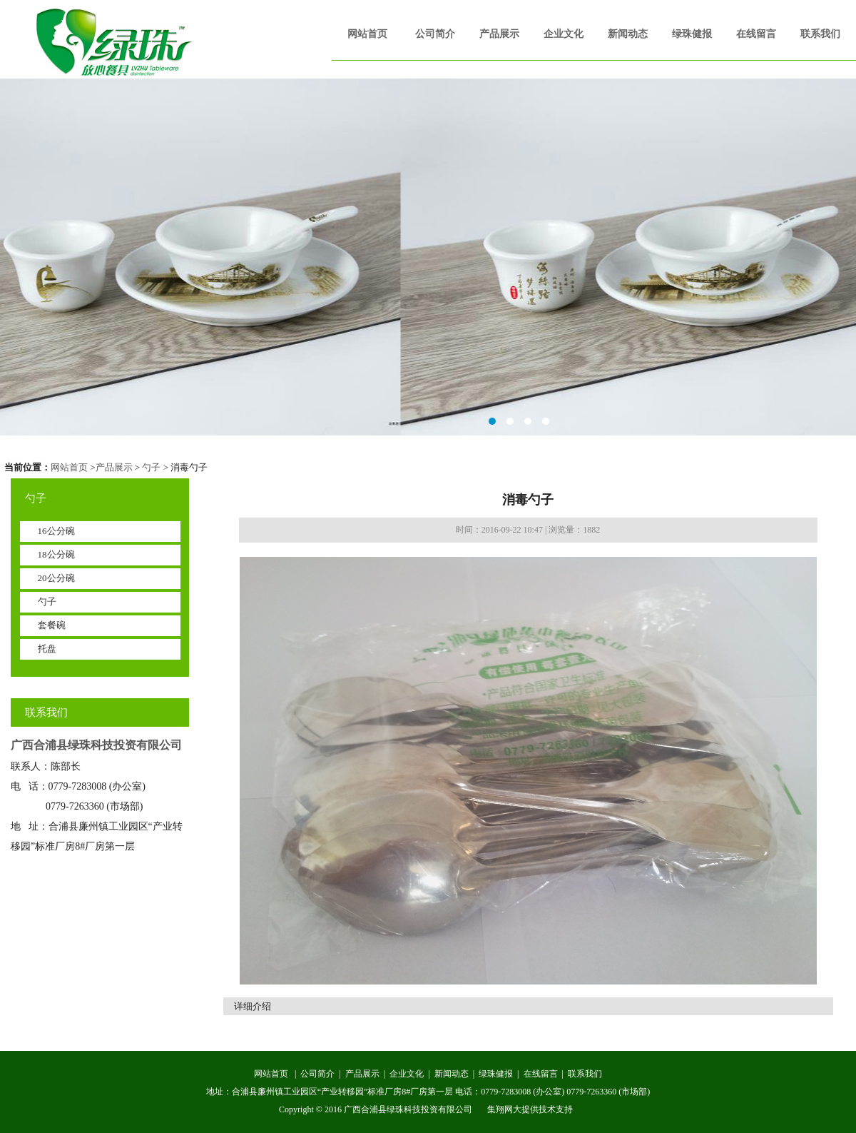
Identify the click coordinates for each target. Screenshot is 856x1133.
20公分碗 (56, 578)
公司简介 (435, 34)
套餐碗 (52, 625)
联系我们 (820, 34)
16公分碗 (56, 530)
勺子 (151, 467)
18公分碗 (56, 554)
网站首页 (367, 34)
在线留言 (756, 34)
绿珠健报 (692, 34)
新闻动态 (628, 34)
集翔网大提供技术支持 (530, 1109)
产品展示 (499, 34)
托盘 (47, 648)
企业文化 (564, 34)
